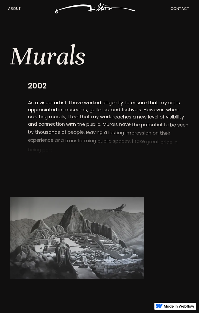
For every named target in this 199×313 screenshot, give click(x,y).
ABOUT (14, 8)
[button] (14, 8)
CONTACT (179, 8)
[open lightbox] (77, 238)
